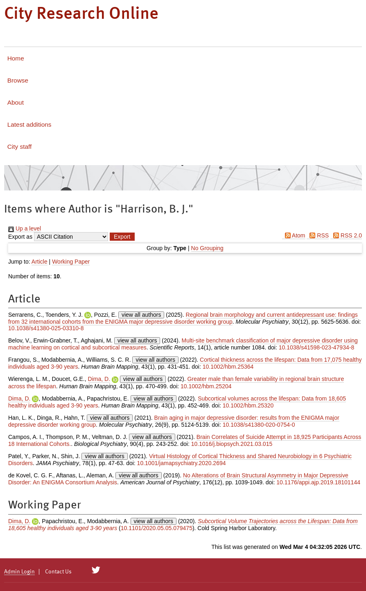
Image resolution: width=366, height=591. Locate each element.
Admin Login (19, 572)
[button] (122, 237)
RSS (318, 235)
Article (39, 261)
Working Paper (71, 261)
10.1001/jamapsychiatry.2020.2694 (181, 463)
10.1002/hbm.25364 (228, 366)
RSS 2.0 (346, 235)
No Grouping (207, 248)
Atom (293, 235)
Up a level (24, 228)
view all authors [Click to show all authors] (141, 314)
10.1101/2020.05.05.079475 (156, 528)
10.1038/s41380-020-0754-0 (259, 424)
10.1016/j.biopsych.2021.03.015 (232, 444)
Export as (20, 236)
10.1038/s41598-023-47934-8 (317, 347)
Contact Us (58, 572)
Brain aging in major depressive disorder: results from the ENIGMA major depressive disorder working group (173, 421)
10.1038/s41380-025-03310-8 (46, 328)
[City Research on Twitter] (96, 570)
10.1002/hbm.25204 (206, 386)
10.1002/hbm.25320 (248, 405)
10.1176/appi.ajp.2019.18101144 (318, 482)
